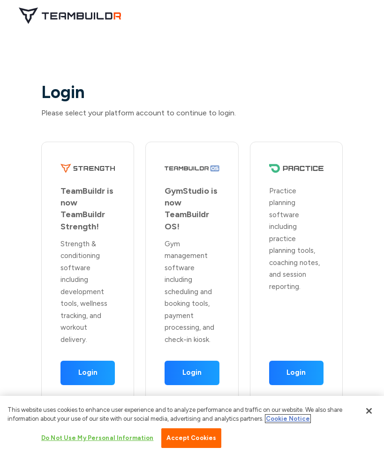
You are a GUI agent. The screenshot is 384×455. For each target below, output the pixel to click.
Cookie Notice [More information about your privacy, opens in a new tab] (288, 420)
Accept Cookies (191, 439)
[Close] (369, 412)
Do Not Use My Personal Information (97, 439)
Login (88, 372)
